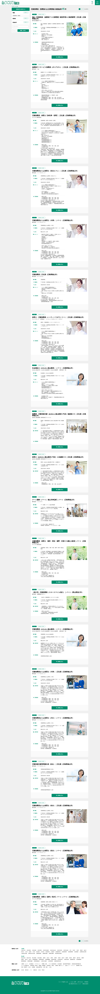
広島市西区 (40, 950)
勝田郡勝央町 (23, 961)
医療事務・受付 (79, 965)
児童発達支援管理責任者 (76, 963)
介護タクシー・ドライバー (70, 965)
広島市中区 (23, 950)
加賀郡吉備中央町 (57, 961)
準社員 (43, 969)
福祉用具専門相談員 (66, 963)
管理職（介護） (45, 963)
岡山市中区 (29, 957)
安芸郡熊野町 (70, 951)
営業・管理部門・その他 (25, 967)
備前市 (74, 957)
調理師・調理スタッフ (59, 965)
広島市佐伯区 (65, 950)
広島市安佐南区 (46, 950)
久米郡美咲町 (50, 961)
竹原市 (74, 950)
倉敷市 (44, 957)
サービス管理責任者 (25, 965)
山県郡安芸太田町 (83, 951)
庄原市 (30, 951)
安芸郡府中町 (58, 951)
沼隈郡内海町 (45, 953)
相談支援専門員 (39, 967)
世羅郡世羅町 (38, 953)
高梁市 (67, 957)
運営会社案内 (85, 983)
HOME (13, 6)
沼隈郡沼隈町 (51, 953)
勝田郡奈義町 (30, 961)
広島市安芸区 (59, 950)
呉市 (70, 950)
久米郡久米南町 (44, 961)
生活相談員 (31, 963)
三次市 (26, 951)
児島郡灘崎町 (47, 959)
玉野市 (52, 957)
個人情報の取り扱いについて (75, 983)
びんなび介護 (48, 990)
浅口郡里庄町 (60, 959)
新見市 (70, 957)
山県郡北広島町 (24, 953)
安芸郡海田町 (64, 951)
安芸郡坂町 (76, 951)
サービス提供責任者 (52, 963)
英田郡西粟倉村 (37, 961)
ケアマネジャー (37, 963)
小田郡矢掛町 (66, 959)
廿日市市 (42, 951)
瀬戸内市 (78, 957)
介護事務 (33, 967)
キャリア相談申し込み (63, 981)
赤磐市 (82, 957)
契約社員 (26, 969)
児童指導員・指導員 (16, 15)
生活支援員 (60, 963)
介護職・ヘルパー (24, 963)
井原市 (59, 957)
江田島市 (52, 951)
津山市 (48, 957)
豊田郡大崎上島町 (31, 953)
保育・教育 (45, 967)
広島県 (22, 948)
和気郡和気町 (41, 959)
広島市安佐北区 (53, 950)
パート (31, 969)
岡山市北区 (23, 957)
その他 (50, 967)
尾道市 (81, 950)
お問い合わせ (80, 981)
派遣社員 (35, 969)
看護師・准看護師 (42, 965)
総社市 (63, 957)
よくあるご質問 (72, 981)
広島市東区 (29, 950)
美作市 (26, 959)
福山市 (85, 950)
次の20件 (86, 9)
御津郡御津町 (35, 959)
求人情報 (16, 6)
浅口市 (30, 959)
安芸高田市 (48, 951)
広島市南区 (34, 950)
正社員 (22, 969)
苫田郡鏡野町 (78, 959)
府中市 (22, 951)
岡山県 (22, 956)
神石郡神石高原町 (58, 953)
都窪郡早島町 (53, 959)
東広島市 (38, 951)
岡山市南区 (40, 957)
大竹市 (34, 951)
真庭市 (22, 959)
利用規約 (86, 981)
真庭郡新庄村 (72, 959)
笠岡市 (55, 957)
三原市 (77, 950)
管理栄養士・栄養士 (50, 965)
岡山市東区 (34, 957)
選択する (26, 12)
